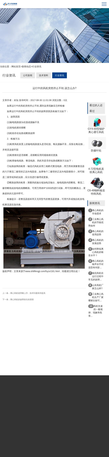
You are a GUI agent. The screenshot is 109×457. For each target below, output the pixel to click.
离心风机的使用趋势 (95, 233)
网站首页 (15, 67)
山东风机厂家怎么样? (95, 286)
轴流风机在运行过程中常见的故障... (95, 276)
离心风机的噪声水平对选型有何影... (95, 264)
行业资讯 (36, 67)
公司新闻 (27, 76)
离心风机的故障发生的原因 (22, 300)
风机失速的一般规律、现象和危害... (95, 310)
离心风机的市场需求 (95, 212)
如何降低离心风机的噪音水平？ (95, 252)
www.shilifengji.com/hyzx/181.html (42, 271)
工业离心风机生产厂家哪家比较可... (95, 297)
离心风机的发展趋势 (95, 241)
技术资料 (43, 76)
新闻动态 (26, 67)
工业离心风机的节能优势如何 (95, 222)
